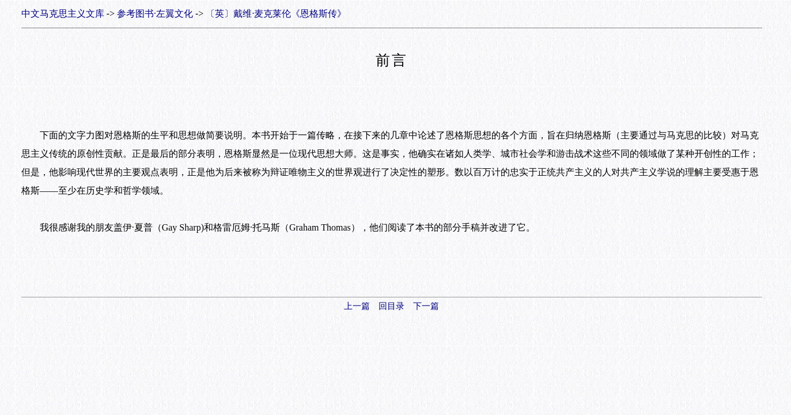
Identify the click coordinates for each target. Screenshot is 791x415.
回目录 (391, 306)
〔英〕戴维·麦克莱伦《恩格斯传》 (276, 13)
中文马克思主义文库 (62, 13)
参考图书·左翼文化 (155, 13)
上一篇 (357, 306)
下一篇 (426, 306)
